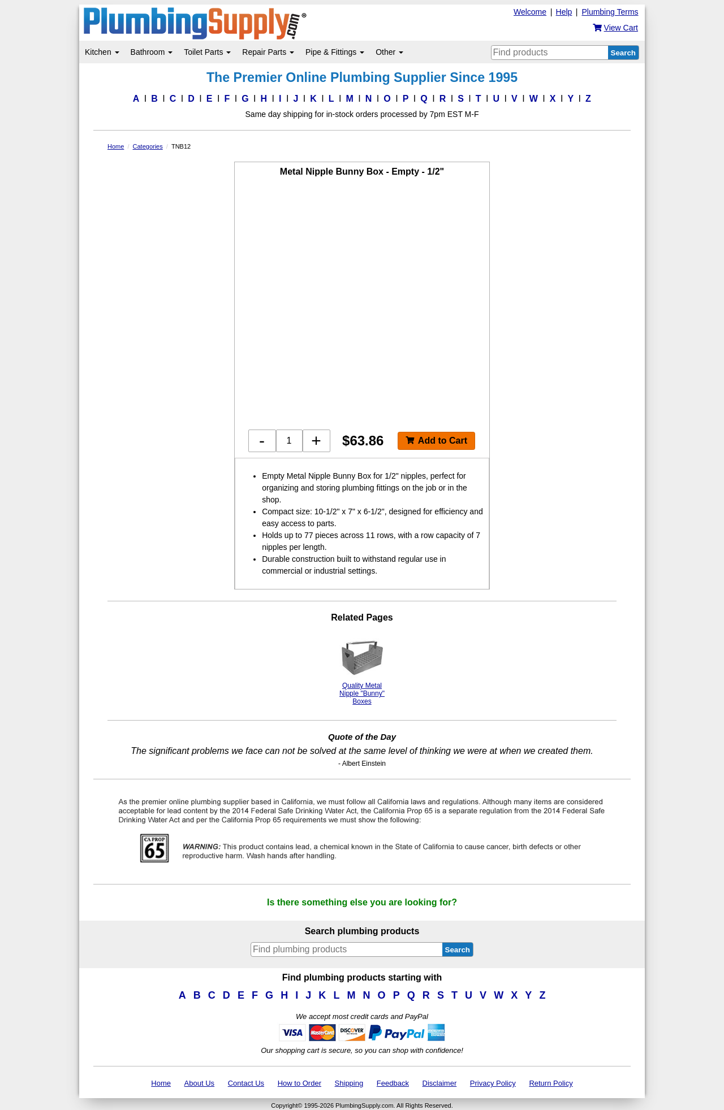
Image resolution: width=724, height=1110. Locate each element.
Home (161, 1083)
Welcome (530, 11)
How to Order (299, 1083)
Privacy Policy (493, 1083)
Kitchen (102, 52)
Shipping (349, 1083)
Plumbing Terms (609, 11)
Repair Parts (268, 52)
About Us (199, 1083)
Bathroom (152, 52)
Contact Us (246, 1083)
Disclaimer (440, 1083)
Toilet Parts (207, 52)
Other (389, 52)
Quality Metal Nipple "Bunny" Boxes (362, 670)
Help (564, 11)
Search (623, 53)
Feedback (393, 1083)
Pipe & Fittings (334, 52)
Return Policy (550, 1083)
